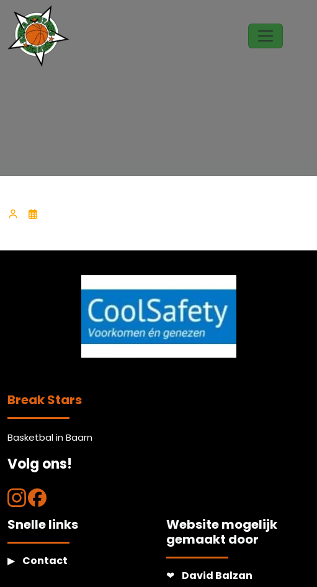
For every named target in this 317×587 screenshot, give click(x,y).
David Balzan (217, 575)
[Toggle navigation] (265, 36)
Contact (45, 561)
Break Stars (44, 399)
